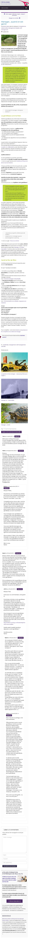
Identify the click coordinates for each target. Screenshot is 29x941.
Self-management (21, 344)
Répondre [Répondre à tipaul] (18, 553)
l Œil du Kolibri (4, 8)
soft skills (3, 346)
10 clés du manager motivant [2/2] (12, 278)
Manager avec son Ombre (13, 18)
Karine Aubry (6, 26)
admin (5, 589)
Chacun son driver (14, 240)
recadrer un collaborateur (7, 147)
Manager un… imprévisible (7, 400)
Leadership (5, 344)
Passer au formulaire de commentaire (11, 432)
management (12, 344)
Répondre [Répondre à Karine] (6, 488)
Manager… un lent (5, 424)
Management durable (13, 28)
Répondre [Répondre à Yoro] (17, 436)
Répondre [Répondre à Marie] (21, 450)
